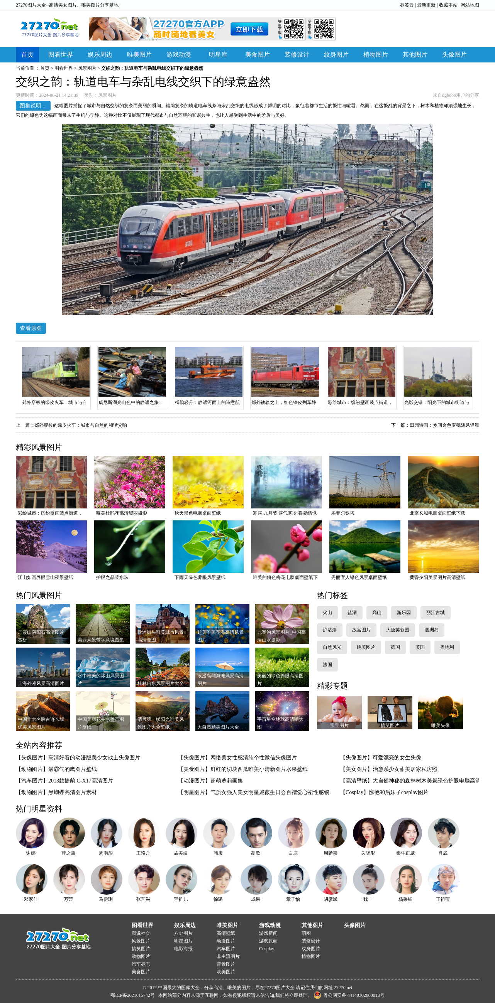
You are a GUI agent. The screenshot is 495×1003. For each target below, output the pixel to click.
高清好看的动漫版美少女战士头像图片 (94, 758)
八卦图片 (183, 933)
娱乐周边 (100, 54)
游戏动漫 (178, 54)
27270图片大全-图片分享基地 (54, 936)
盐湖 (352, 612)
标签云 (407, 5)
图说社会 (141, 933)
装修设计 (297, 54)
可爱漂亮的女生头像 (397, 758)
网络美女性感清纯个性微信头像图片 (253, 758)
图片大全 (285, 987)
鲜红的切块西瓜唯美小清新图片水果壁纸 (259, 769)
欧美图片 (226, 971)
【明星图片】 (194, 792)
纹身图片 (336, 54)
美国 (420, 647)
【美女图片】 (356, 769)
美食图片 (257, 54)
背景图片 (226, 964)
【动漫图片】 (194, 781)
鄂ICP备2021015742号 (132, 995)
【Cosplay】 (354, 792)
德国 (395, 647)
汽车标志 (141, 964)
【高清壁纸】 (356, 781)
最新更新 (426, 5)
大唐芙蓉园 (397, 630)
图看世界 (60, 54)
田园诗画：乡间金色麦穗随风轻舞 (444, 425)
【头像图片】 (32, 758)
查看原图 (31, 328)
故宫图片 (361, 630)
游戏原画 (268, 941)
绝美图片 (366, 647)
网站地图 (470, 5)
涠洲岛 (432, 630)
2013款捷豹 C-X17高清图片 (80, 781)
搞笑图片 (141, 948)
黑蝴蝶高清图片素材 (72, 792)
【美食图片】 (194, 769)
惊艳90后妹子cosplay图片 (399, 792)
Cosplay (266, 948)
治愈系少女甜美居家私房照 (405, 769)
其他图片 (415, 54)
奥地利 (447, 647)
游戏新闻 (268, 933)
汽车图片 (226, 948)
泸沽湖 (330, 630)
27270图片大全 (50, 27)
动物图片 (141, 956)
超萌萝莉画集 (226, 781)
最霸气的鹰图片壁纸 (72, 769)
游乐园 (404, 612)
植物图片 (375, 54)
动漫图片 (226, 941)
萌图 (306, 933)
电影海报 (183, 948)
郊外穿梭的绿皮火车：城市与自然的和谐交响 (80, 425)
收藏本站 (448, 5)
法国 (327, 664)
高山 (376, 612)
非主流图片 (228, 956)
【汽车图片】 (32, 781)
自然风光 (332, 647)
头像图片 (454, 54)
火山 (327, 612)
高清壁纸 (226, 933)
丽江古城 (435, 612)
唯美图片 (139, 54)
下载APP (212, 28)
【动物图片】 (32, 769)
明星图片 (183, 941)
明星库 (218, 54)
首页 (27, 54)
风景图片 (87, 68)
